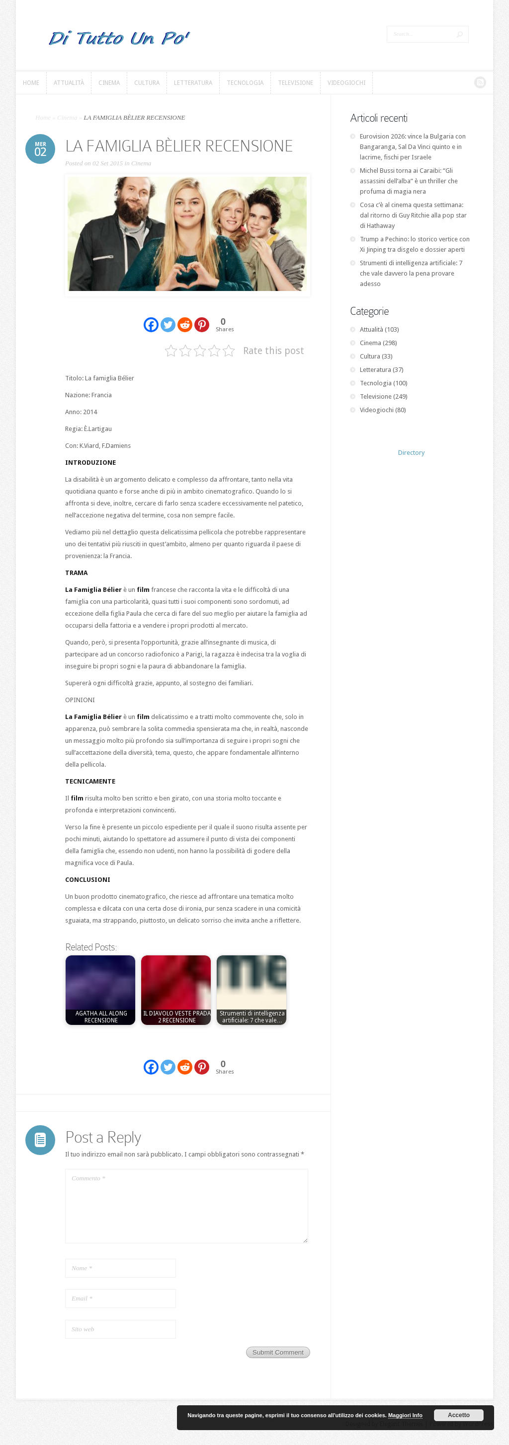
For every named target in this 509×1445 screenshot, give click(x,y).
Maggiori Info (405, 1415)
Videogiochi (377, 410)
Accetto (459, 1415)
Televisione (376, 396)
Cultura (370, 356)
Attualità (371, 329)
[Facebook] (151, 318)
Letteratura (375, 369)
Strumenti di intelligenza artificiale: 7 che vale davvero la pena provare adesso (411, 273)
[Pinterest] (201, 318)
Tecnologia (376, 383)
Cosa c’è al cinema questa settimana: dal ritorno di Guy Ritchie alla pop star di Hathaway (413, 215)
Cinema (67, 117)
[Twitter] (168, 318)
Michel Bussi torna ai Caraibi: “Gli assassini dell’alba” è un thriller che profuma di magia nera (409, 181)
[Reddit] (184, 318)
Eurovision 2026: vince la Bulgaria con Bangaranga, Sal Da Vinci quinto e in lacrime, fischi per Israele (413, 147)
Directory (411, 452)
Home (43, 117)
